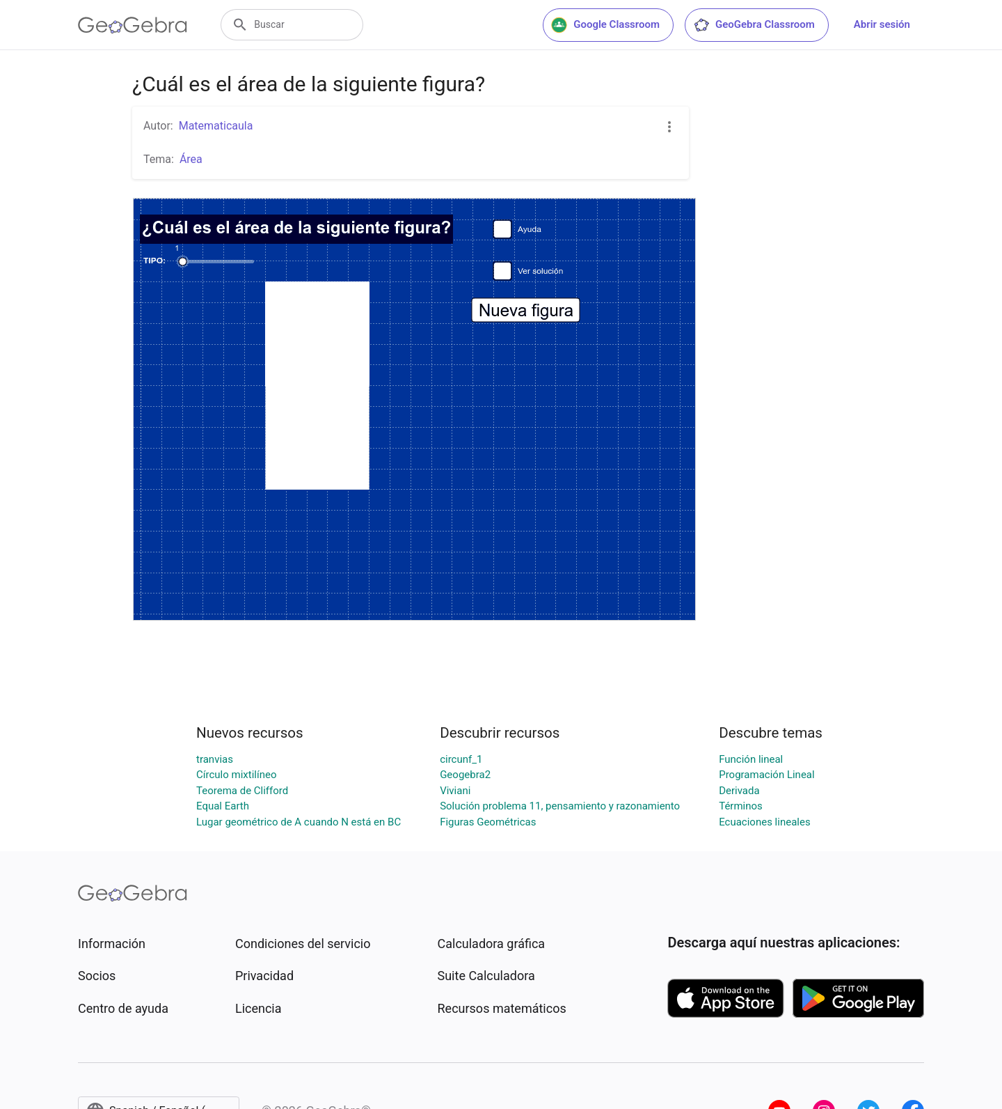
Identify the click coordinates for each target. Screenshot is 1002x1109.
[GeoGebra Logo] (132, 25)
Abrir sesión (882, 24)
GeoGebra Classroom (754, 25)
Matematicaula (216, 125)
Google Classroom (605, 25)
